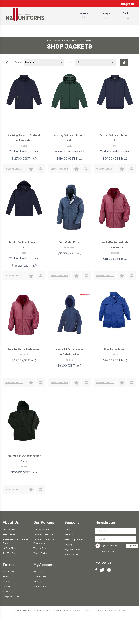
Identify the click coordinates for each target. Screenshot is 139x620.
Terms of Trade (40, 548)
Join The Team (10, 553)
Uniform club (39, 587)
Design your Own (11, 597)
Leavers (6, 587)
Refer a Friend (9, 534)
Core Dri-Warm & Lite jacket (24, 349)
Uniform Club (9, 548)
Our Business (9, 529)
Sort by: (18, 62)
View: (71, 62)
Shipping (68, 545)
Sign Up (132, 546)
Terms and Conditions (43, 534)
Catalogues (8, 572)
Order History (39, 577)
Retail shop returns (73, 540)
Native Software (116, 611)
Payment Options (72, 550)
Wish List (37, 582)
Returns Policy (71, 555)
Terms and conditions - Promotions (44, 542)
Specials (6, 582)
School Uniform (61, 41)
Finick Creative (73, 611)
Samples (6, 577)
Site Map (68, 534)
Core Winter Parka (69, 242)
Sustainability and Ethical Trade (15, 542)
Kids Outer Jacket (115, 349)
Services (6, 592)
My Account (39, 572)
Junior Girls (76, 41)
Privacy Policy (40, 553)
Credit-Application (42, 529)
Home (49, 41)
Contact (68, 529)
